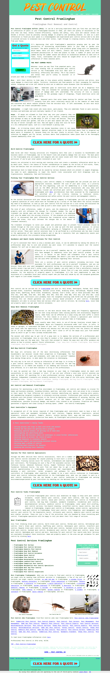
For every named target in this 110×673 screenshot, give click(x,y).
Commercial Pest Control (26, 621)
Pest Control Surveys (76, 629)
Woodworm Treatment (68, 632)
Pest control (16, 288)
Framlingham (45, 288)
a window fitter (75, 579)
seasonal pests (54, 59)
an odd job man (48, 579)
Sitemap (12, 658)
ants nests (51, 101)
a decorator (66, 585)
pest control (70, 68)
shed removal (27, 589)
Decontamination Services (21, 625)
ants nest (90, 103)
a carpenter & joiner (73, 587)
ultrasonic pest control (62, 512)
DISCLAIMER (95, 14)
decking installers (29, 581)
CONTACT (87, 14)
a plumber (79, 589)
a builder (44, 587)
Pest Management (87, 621)
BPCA (51, 192)
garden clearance (40, 585)
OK (90, 672)
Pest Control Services (89, 623)
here (87, 301)
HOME (72, 14)
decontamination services (35, 504)
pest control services (65, 301)
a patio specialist (55, 583)
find (17, 524)
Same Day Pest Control (30, 623)
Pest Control (62, 621)
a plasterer (28, 583)
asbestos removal (18, 587)
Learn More (83, 672)
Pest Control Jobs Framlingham (86, 618)
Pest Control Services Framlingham (31, 541)
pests (70, 46)
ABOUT (82, 14)
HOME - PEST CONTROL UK (55, 652)
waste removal (37, 592)
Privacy (98, 658)
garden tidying (54, 589)
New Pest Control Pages (22, 658)
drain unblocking (58, 581)
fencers (82, 581)
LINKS (76, 14)
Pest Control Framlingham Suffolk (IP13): (27, 28)
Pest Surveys (74, 621)
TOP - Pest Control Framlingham (23, 644)
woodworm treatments (67, 502)
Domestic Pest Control (50, 623)
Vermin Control (68, 627)
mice (48, 84)
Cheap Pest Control (60, 625)
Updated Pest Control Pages (36, 658)
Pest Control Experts (46, 621)
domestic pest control (82, 512)
